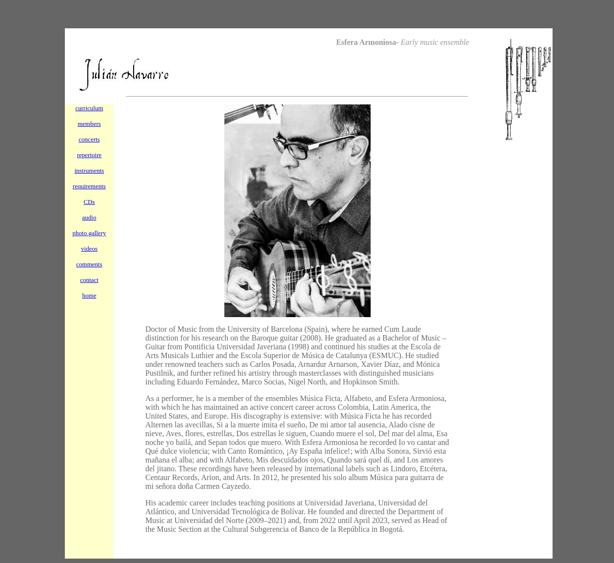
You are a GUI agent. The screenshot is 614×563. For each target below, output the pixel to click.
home (89, 295)
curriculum (89, 108)
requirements (89, 186)
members (89, 123)
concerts (89, 139)
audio (89, 217)
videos (89, 248)
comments (89, 264)
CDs (89, 201)
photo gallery (89, 233)
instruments (89, 170)
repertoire (89, 155)
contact (89, 279)
